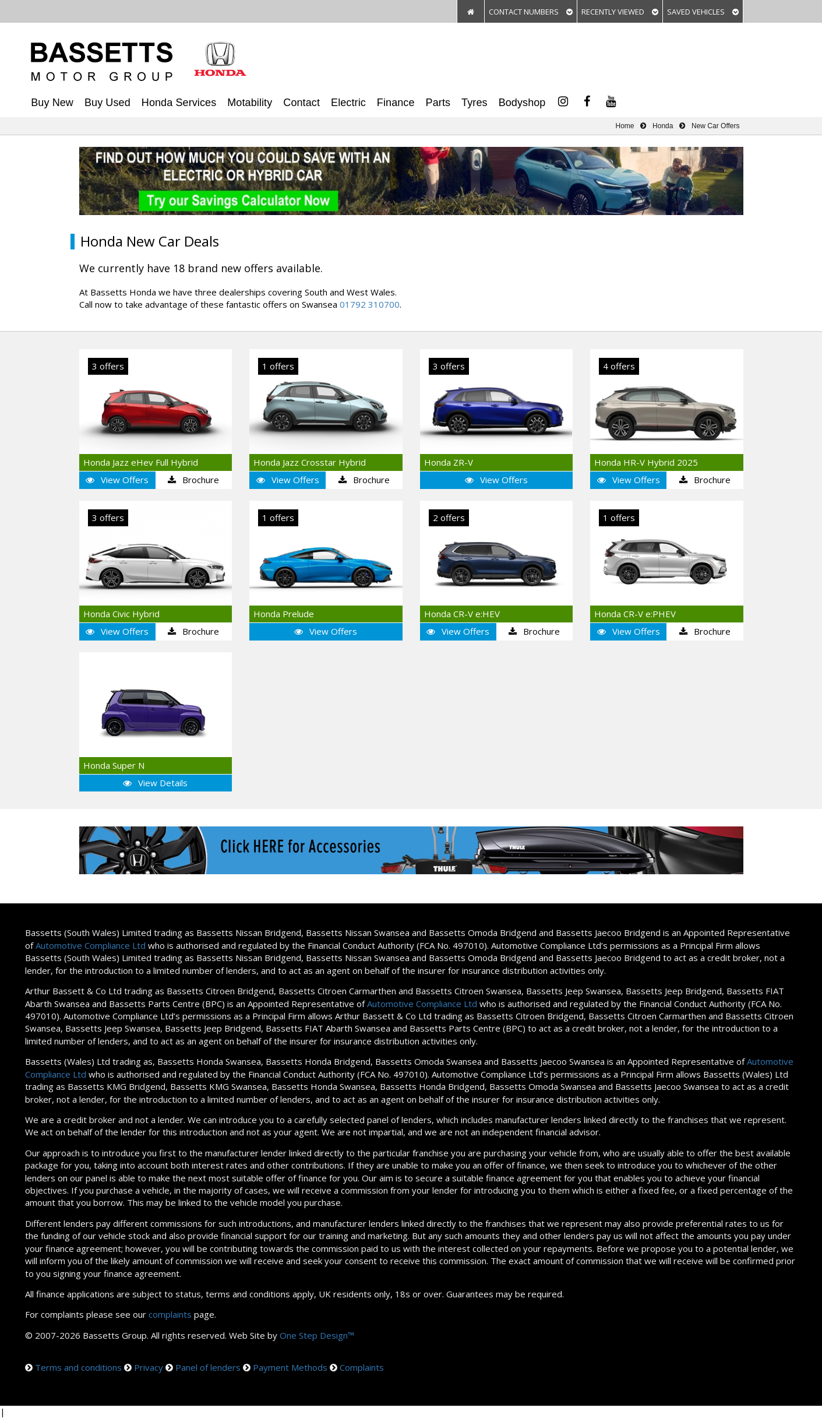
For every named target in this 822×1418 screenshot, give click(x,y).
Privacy (148, 1367)
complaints (170, 1314)
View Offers (117, 479)
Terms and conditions (78, 1367)
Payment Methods (290, 1367)
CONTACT (531, 11)
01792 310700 (370, 304)
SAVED (703, 11)
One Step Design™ (317, 1335)
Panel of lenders (208, 1367)
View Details (155, 783)
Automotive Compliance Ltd (91, 945)
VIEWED (619, 11)
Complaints (362, 1367)
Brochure (193, 479)
